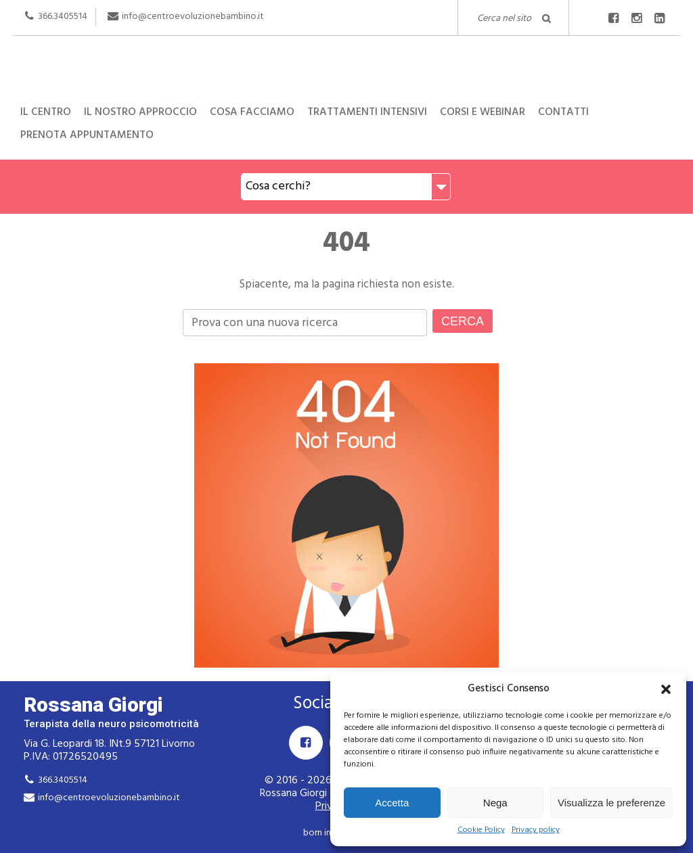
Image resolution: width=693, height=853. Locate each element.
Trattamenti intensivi (367, 112)
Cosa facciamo (252, 112)
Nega (495, 802)
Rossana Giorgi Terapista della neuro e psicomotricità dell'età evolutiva (346, 73)
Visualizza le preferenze (611, 802)
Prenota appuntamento (87, 135)
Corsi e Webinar (482, 112)
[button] (666, 689)
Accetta (392, 802)
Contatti (563, 112)
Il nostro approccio (140, 112)
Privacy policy (536, 830)
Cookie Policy (481, 830)
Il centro (45, 112)
